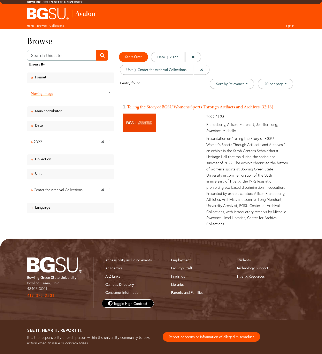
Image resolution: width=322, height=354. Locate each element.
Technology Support (252, 268)
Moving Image (42, 93)
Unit (38, 173)
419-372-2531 (40, 295)
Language (42, 207)
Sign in (290, 26)
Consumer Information (122, 292)
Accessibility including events (128, 259)
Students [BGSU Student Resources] (244, 259)
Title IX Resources (251, 276)
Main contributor (48, 110)
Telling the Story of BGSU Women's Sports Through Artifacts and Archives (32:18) (200, 107)
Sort (230, 83)
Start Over (133, 56)
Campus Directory (119, 284)
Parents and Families (187, 292)
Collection (43, 159)
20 (274, 83)
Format (40, 77)
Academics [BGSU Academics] (114, 268)
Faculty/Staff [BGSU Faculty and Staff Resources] (181, 268)
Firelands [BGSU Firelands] (178, 276)
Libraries (177, 284)
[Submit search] (102, 55)
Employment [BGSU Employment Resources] (181, 259)
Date (39, 125)
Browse (42, 26)
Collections (56, 26)
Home (30, 26)
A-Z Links (112, 276)
